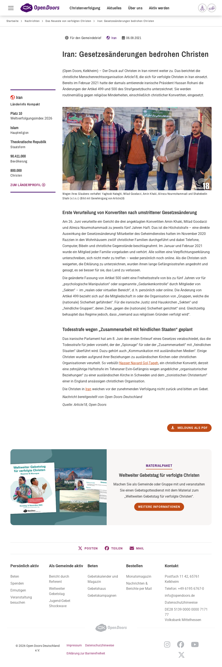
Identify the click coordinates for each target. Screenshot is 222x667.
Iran (114, 37)
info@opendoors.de (180, 595)
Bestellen (134, 566)
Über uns (135, 8)
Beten (14, 576)
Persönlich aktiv (24, 566)
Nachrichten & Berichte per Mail (139, 586)
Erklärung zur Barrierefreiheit (86, 653)
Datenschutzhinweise (181, 602)
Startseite (13, 21)
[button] (88, 548)
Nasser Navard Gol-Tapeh (138, 363)
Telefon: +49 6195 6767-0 (184, 589)
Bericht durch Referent (59, 579)
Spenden (17, 583)
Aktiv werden (159, 8)
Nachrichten (32, 21)
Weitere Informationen (159, 506)
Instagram (167, 644)
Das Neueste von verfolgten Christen (68, 21)
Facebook (181, 644)
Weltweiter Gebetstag (57, 591)
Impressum (74, 645)
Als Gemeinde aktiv (66, 566)
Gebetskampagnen (102, 595)
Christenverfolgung (85, 8)
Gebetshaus (97, 589)
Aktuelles (114, 8)
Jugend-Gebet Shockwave (59, 603)
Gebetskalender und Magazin (103, 579)
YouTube (195, 644)
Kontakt (171, 566)
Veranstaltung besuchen (21, 600)
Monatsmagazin (138, 576)
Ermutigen (18, 590)
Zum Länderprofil (25, 184)
